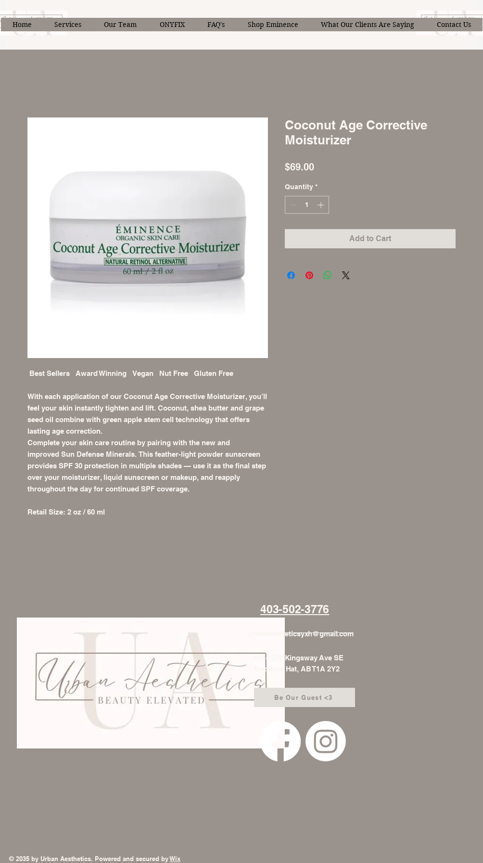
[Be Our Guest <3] (304, 697)
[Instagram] (325, 741)
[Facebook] (280, 741)
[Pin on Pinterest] (309, 275)
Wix (175, 859)
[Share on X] (346, 275)
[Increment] (322, 204)
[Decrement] (292, 204)
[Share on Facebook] (291, 275)
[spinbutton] (307, 204)
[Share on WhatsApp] (327, 275)
